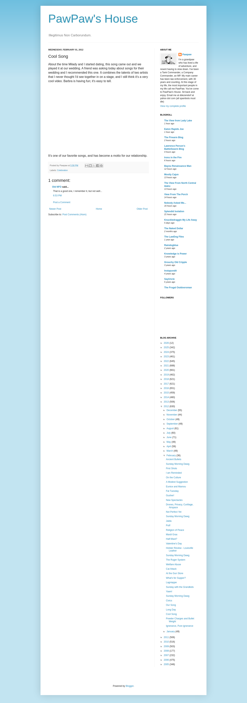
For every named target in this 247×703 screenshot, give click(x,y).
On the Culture (173, 477)
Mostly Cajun (171, 174)
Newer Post (55, 209)
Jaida (169, 521)
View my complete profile (173, 106)
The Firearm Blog (173, 137)
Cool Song (171, 614)
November (172, 414)
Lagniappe (171, 582)
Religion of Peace (175, 530)
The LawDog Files (174, 236)
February (171, 455)
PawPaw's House (93, 18)
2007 (167, 655)
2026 (167, 343)
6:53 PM (57, 195)
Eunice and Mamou (176, 486)
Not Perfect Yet (173, 512)
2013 (167, 401)
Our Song (171, 605)
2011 (167, 637)
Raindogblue (171, 245)
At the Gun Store (174, 573)
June (169, 437)
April (169, 446)
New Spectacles (174, 500)
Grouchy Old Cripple (175, 262)
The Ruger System (175, 559)
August (170, 428)
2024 (167, 352)
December (172, 410)
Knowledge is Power (175, 253)
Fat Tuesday (172, 491)
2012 (167, 406)
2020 (167, 370)
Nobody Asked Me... (175, 203)
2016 (167, 388)
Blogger (130, 686)
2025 (167, 347)
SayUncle (169, 279)
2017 (167, 383)
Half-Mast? (171, 539)
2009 (167, 646)
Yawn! (169, 591)
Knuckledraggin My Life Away (180, 220)
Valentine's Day (174, 543)
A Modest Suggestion (177, 482)
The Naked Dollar (173, 228)
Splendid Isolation (174, 211)
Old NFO (57, 187)
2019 (167, 374)
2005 (167, 664)
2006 (167, 660)
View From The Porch (176, 194)
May (169, 442)
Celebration (62, 170)
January (171, 631)
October (171, 419)
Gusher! (170, 495)
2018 (167, 379)
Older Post (142, 209)
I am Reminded (174, 473)
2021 (167, 365)
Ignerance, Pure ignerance (179, 626)
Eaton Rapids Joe (174, 129)
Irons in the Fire (173, 157)
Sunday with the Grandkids (180, 587)
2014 (167, 397)
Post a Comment (61, 202)
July (169, 433)
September (172, 423)
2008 (167, 650)
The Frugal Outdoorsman (178, 287)
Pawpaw (186, 54)
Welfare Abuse (173, 564)
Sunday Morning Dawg (177, 464)
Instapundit (170, 270)
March (170, 450)
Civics (169, 600)
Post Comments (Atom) (74, 214)
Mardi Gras (171, 534)
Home (99, 209)
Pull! (168, 525)
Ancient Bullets (173, 459)
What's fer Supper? (176, 578)
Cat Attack (171, 569)
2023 (167, 356)
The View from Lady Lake (178, 120)
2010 (167, 641)
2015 (167, 392)
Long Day (171, 609)
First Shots (171, 468)
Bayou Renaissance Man (177, 166)
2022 (167, 361)
